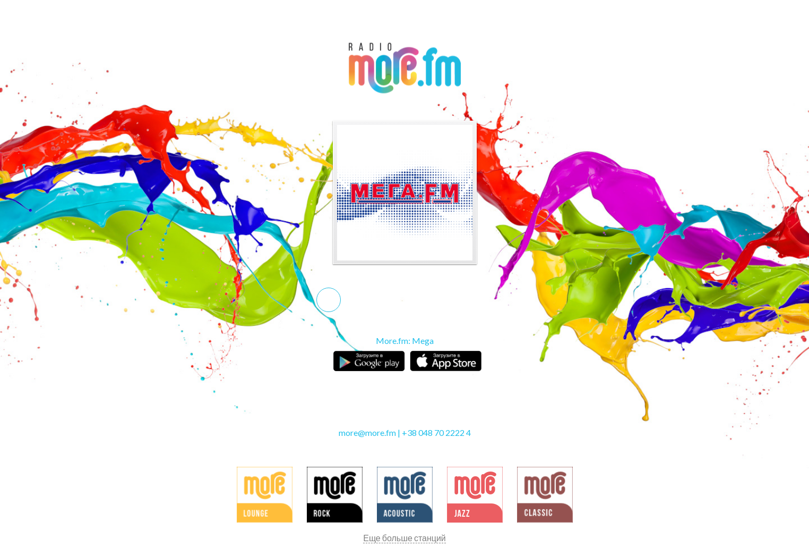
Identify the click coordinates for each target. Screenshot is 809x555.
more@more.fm (367, 432)
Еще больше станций (404, 538)
